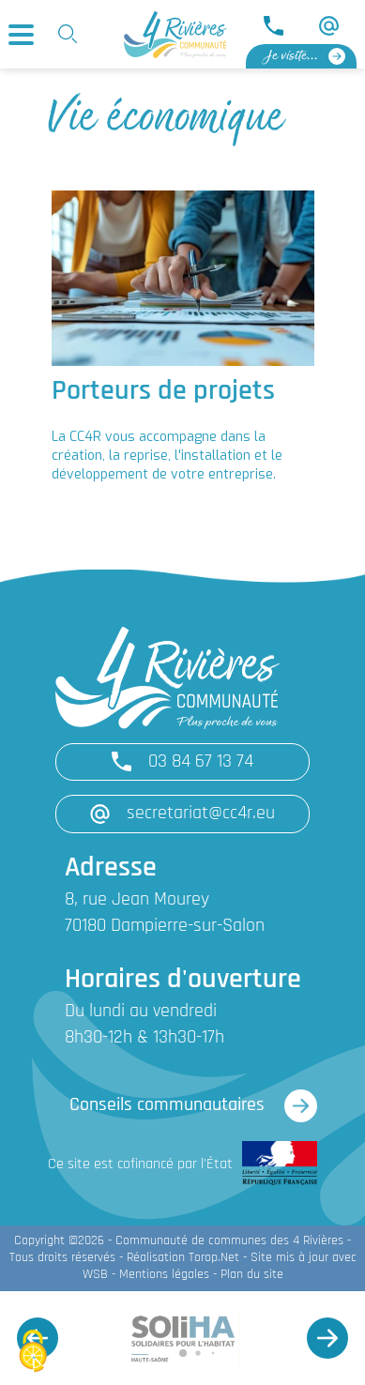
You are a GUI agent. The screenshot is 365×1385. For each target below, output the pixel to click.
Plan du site (252, 1275)
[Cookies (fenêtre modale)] (33, 1352)
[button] (327, 1338)
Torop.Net (214, 1258)
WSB (95, 1275)
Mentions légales (164, 1275)
